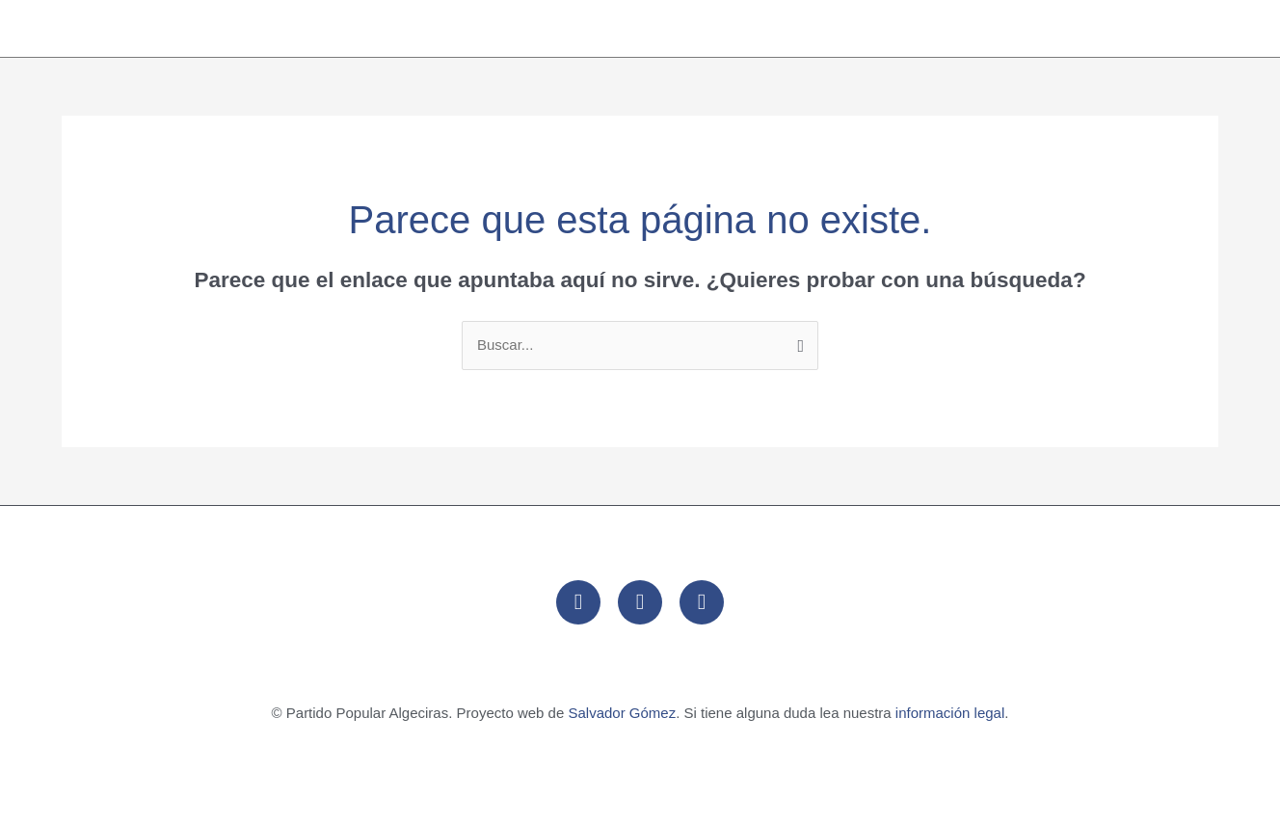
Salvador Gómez (622, 712)
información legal (949, 712)
